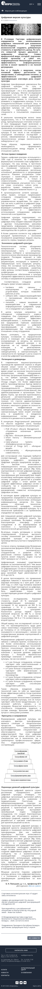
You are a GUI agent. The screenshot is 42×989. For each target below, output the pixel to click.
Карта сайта (37, 986)
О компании (26, 973)
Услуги (4, 970)
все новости (34, 938)
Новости (5, 973)
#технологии (12, 20)
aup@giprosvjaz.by (27, 955)
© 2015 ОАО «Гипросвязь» (9, 986)
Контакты (5, 975)
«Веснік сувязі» (34, 886)
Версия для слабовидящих (16, 11)
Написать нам (21, 950)
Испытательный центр (28, 969)
